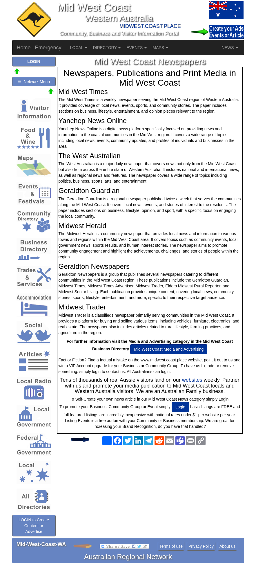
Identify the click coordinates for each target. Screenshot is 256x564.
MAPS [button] (160, 47)
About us (227, 546)
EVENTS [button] (136, 47)
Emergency (48, 48)
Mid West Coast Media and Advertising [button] (169, 349)
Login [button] (180, 407)
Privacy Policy (201, 546)
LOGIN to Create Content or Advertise (34, 526)
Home (24, 48)
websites (192, 380)
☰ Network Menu (34, 81)
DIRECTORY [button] (107, 47)
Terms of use (171, 546)
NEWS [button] (230, 47)
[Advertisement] (150, 494)
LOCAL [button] (78, 47)
